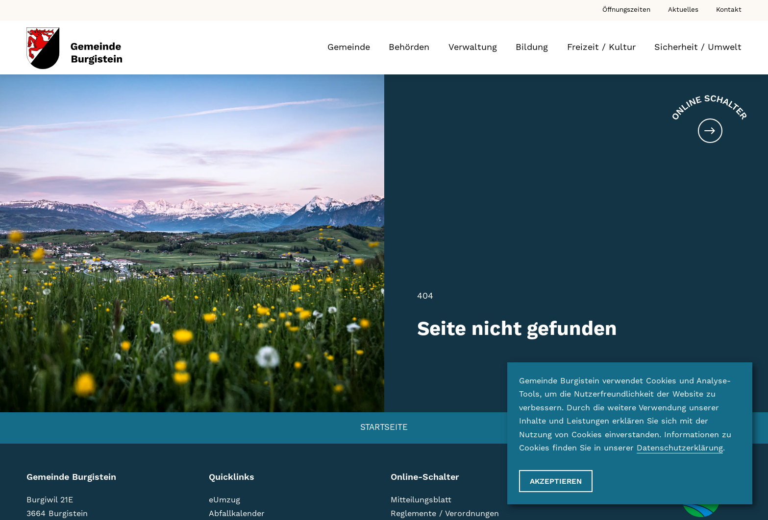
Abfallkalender (237, 514)
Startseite (384, 427)
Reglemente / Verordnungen (445, 514)
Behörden (409, 47)
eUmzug (224, 500)
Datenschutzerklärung (680, 448)
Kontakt (729, 9)
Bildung (532, 47)
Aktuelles (683, 9)
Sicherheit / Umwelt (698, 47)
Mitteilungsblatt (421, 500)
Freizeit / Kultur (601, 47)
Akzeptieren (556, 481)
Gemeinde (348, 47)
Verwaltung (472, 47)
